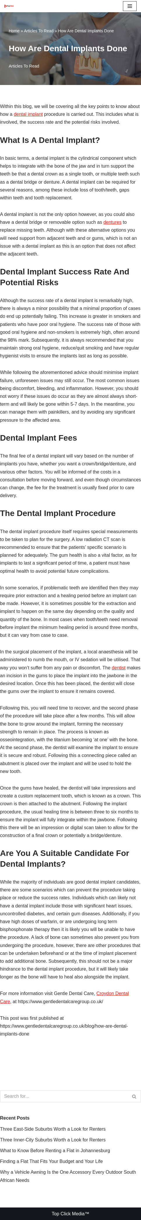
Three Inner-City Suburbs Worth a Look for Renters (53, 1139)
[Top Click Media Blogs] (10, 6)
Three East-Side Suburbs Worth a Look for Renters (53, 1129)
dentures (112, 222)
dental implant (28, 114)
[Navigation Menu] (130, 6)
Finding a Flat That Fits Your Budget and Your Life (51, 1161)
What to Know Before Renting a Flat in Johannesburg (55, 1150)
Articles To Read (39, 31)
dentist (119, 667)
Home (14, 31)
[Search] (64, 1096)
